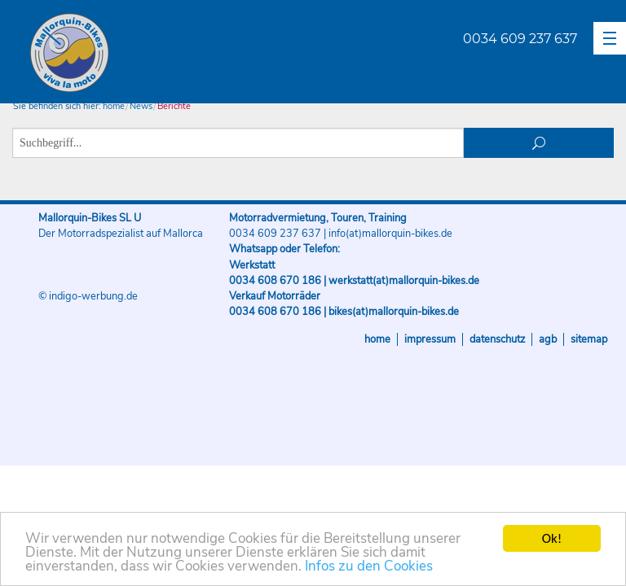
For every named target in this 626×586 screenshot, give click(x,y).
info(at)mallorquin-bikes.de (390, 233)
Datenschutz (497, 339)
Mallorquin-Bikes (165, 53)
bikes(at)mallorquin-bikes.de (393, 311)
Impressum (430, 339)
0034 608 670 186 (275, 280)
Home (377, 339)
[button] (609, 38)
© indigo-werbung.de (88, 296)
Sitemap (589, 339)
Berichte (174, 106)
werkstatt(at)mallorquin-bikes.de (403, 280)
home (114, 106)
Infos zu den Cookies (369, 567)
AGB (548, 339)
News (141, 106)
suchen (539, 143)
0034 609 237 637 (520, 38)
